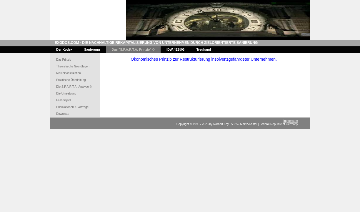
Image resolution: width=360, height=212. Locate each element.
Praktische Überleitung (71, 80)
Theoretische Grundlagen (72, 66)
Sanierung (92, 49)
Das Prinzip (63, 59)
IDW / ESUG (175, 49)
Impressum (291, 120)
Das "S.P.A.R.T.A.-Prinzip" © (133, 49)
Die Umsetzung (66, 93)
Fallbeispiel (63, 100)
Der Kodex (64, 49)
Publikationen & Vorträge (72, 107)
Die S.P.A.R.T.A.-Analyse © (74, 86)
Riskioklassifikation (68, 73)
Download (62, 113)
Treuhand (203, 49)
